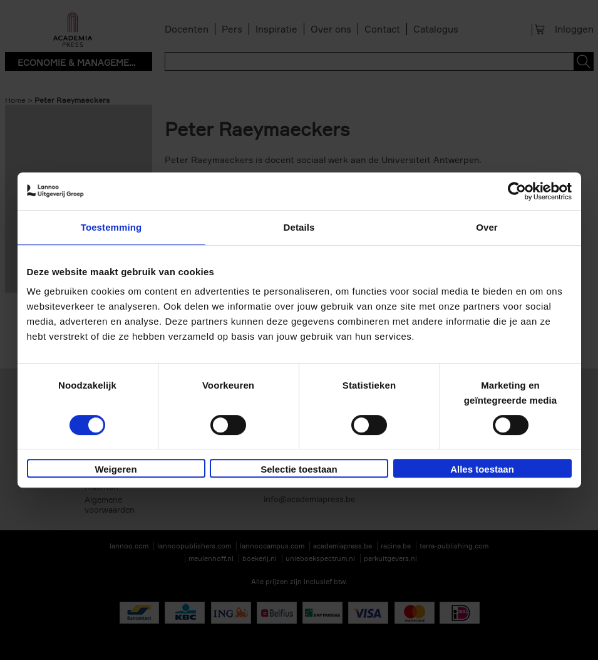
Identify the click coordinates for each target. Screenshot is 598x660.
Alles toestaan (482, 469)
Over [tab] (487, 227)
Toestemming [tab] (111, 227)
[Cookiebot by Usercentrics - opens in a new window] (517, 191)
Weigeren (116, 469)
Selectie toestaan (299, 469)
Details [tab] (299, 227)
